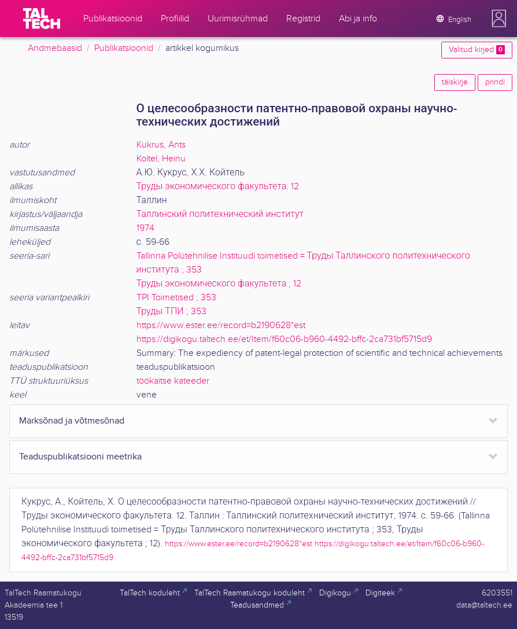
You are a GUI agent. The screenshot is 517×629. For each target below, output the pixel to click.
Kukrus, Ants (161, 144)
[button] (499, 18)
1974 (145, 228)
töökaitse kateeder (172, 381)
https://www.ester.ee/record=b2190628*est (220, 325)
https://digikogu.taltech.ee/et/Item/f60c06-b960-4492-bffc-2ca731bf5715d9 (284, 339)
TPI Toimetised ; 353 (176, 297)
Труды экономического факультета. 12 (218, 186)
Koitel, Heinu (161, 158)
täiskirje (455, 82)
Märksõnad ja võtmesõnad (71, 420)
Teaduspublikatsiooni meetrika (80, 456)
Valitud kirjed (477, 49)
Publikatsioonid (123, 48)
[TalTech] (41, 19)
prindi (495, 82)
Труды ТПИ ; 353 (171, 311)
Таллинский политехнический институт (220, 214)
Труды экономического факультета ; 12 (219, 283)
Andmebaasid (55, 48)
